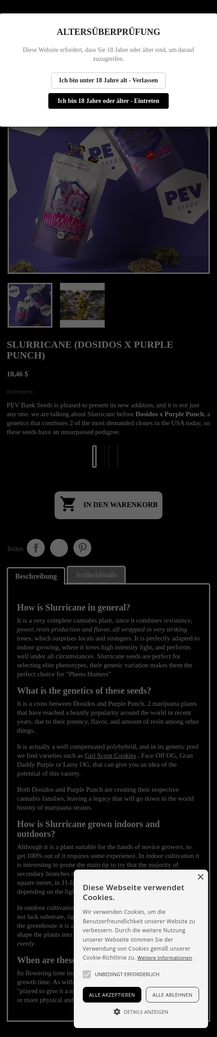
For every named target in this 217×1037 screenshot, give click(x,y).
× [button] (200, 877)
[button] (87, 974)
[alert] (141, 949)
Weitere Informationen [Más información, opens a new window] (164, 957)
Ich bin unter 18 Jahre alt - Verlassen (108, 80)
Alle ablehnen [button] (172, 994)
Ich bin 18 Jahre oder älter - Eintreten (108, 101)
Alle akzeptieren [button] (112, 994)
